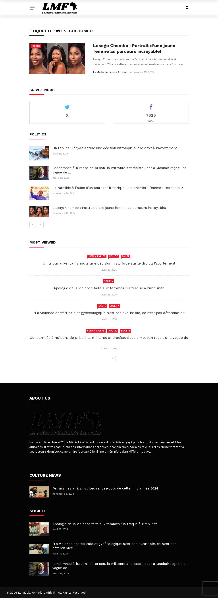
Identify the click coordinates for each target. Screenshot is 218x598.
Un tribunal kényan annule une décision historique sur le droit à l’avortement (114, 148)
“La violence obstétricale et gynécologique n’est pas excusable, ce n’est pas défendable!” (109, 313)
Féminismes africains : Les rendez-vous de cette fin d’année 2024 (105, 488)
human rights (96, 256)
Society (108, 281)
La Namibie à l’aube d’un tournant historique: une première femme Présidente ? (117, 188)
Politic (36, 46)
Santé (125, 256)
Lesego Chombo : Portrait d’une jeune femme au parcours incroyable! (109, 208)
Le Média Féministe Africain (110, 72)
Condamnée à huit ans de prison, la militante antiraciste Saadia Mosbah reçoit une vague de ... (109, 339)
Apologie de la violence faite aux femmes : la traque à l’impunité (109, 288)
